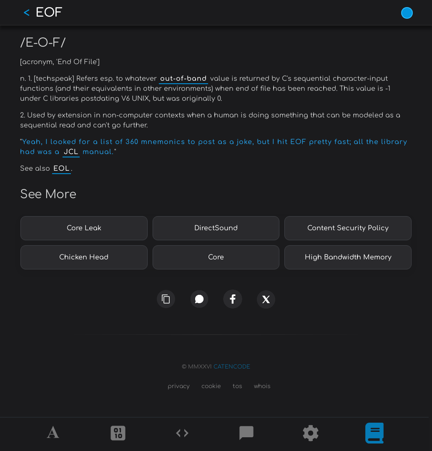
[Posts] (246, 434)
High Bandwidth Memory (348, 257)
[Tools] (310, 434)
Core (216, 257)
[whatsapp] (199, 299)
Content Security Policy (348, 228)
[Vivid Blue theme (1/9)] (407, 13)
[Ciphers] (118, 434)
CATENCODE (231, 367)
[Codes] (182, 434)
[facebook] (232, 299)
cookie (211, 386)
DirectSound (216, 228)
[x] (266, 302)
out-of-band (183, 78)
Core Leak (84, 228)
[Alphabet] (54, 434)
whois (262, 386)
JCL (71, 152)
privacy (179, 386)
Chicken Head (83, 257)
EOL (61, 168)
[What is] (374, 434)
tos (237, 386)
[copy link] (166, 299)
